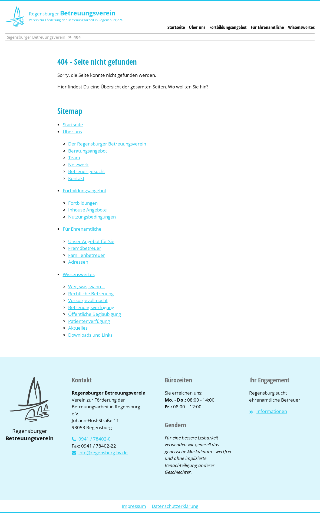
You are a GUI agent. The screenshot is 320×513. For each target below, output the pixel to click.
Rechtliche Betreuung (91, 293)
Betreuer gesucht (86, 171)
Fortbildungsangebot (228, 27)
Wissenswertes (301, 27)
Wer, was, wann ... (86, 286)
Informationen (271, 411)
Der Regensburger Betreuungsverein (107, 144)
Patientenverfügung (89, 321)
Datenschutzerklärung (175, 506)
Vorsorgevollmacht (88, 300)
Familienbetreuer (86, 255)
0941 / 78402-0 (94, 439)
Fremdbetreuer (84, 248)
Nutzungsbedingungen (92, 217)
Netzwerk (78, 164)
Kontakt (76, 178)
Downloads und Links (90, 335)
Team (74, 157)
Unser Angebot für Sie (91, 241)
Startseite (176, 27)
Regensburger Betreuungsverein (35, 37)
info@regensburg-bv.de (103, 452)
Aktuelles (78, 328)
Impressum (134, 506)
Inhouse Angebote (87, 210)
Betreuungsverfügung (91, 307)
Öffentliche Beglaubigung (94, 314)
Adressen (78, 262)
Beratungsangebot (87, 151)
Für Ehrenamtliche (267, 27)
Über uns (197, 27)
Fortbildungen (83, 203)
